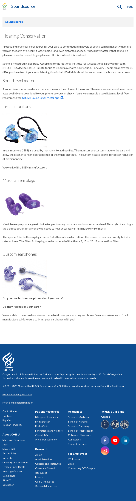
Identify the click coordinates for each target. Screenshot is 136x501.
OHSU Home (9, 411)
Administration (43, 459)
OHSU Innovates (44, 481)
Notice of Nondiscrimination (17, 402)
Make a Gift (8, 448)
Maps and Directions (13, 440)
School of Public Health (81, 430)
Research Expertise (46, 486)
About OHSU (11, 434)
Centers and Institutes (48, 463)
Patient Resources (47, 411)
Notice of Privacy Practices (17, 394)
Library (39, 477)
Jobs (5, 444)
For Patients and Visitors (49, 430)
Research (41, 449)
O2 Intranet (74, 459)
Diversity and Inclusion (15, 462)
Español (6, 420)
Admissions (74, 439)
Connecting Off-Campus (81, 468)
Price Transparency (46, 439)
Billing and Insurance (46, 417)
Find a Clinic (41, 426)
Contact (7, 415)
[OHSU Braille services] (105, 428)
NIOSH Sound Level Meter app (41, 97)
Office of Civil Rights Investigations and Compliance (13, 471)
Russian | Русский (12, 424)
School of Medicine (78, 417)
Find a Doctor (42, 421)
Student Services (77, 443)
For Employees (77, 453)
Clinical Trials (42, 435)
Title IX (6, 480)
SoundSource (14, 21)
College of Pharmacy (79, 435)
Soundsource (23, 6)
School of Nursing (77, 421)
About (38, 454)
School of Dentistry (78, 426)
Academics (75, 411)
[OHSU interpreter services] (125, 428)
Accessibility (9, 453)
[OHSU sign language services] (115, 428)
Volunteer (8, 484)
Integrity (7, 457)
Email (71, 463)
